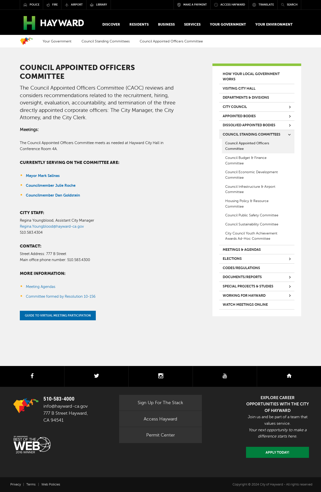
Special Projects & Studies (248, 286)
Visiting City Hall (239, 88)
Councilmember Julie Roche (50, 185)
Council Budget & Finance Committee (246, 160)
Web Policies (50, 484)
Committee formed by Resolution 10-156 (61, 296)
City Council (235, 107)
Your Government (57, 41)
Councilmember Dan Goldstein (53, 195)
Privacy (15, 484)
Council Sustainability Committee (251, 224)
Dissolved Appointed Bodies (249, 125)
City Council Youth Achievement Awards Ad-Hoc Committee (251, 236)
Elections (232, 259)
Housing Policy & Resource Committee (247, 203)
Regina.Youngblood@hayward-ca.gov (52, 226)
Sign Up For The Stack (160, 402)
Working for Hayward (244, 295)
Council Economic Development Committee (251, 174)
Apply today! (277, 452)
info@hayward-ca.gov (65, 406)
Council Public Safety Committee (251, 215)
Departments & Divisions (246, 97)
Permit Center (160, 435)
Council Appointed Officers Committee (247, 146)
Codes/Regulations (241, 268)
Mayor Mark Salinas (43, 175)
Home (26, 41)
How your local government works (251, 76)
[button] (111, 24)
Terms (31, 484)
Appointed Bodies (239, 116)
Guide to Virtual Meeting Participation (58, 315)
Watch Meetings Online (245, 304)
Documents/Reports (242, 277)
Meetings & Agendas (242, 250)
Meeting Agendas (40, 287)
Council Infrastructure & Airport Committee (250, 189)
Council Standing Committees (106, 41)
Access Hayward (160, 418)
